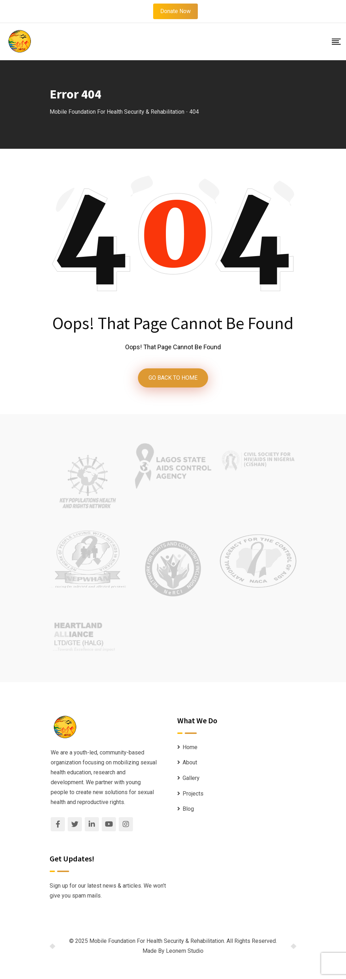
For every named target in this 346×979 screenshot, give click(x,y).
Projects (193, 793)
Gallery (191, 778)
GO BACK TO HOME (173, 377)
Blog (188, 808)
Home (190, 747)
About (190, 762)
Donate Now (175, 11)
